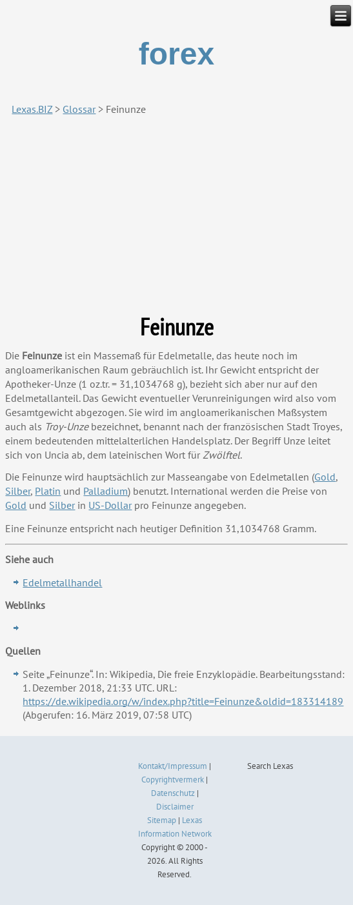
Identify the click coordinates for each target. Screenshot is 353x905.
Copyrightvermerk (172, 779)
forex (176, 54)
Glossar (79, 109)
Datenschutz (173, 793)
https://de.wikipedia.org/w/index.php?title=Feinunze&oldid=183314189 (183, 701)
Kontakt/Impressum (172, 766)
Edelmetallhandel (62, 582)
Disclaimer (175, 806)
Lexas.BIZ (32, 109)
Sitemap (161, 820)
